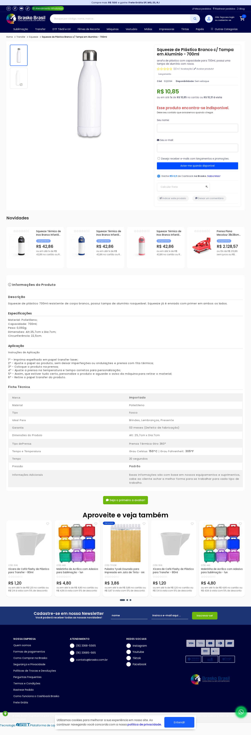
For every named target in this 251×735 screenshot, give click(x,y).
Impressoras (166, 29)
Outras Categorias (224, 29)
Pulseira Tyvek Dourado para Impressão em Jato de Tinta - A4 (125, 570)
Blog (241, 8)
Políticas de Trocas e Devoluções (34, 670)
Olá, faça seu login (224, 17)
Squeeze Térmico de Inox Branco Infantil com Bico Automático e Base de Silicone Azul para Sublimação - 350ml (140, 234)
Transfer (40, 29)
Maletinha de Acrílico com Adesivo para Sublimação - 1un (77, 570)
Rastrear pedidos (224, 8)
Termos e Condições (26, 683)
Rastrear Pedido (23, 690)
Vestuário (131, 29)
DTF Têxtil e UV (62, 29)
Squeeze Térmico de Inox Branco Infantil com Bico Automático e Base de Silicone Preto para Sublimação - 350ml (60, 234)
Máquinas (113, 29)
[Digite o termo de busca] (120, 18)
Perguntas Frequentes (27, 677)
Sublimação (20, 29)
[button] (122, 600)
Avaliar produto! (204, 68)
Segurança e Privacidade (29, 664)
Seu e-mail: (165, 140)
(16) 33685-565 (83, 653)
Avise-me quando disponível (197, 165)
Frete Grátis (20, 702)
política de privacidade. (144, 724)
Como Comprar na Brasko (30, 658)
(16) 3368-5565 (83, 646)
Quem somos (22, 645)
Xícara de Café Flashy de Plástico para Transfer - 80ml (28, 570)
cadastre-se (224, 20)
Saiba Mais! (213, 176)
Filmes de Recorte (89, 29)
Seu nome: (163, 120)
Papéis (200, 29)
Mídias (148, 29)
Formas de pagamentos (29, 651)
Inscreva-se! (205, 615)
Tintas (185, 29)
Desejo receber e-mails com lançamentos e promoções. (195, 158)
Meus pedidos (201, 8)
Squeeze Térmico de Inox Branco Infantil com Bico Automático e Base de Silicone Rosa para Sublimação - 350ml (220, 234)
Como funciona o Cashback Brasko (36, 696)
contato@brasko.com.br (89, 660)
